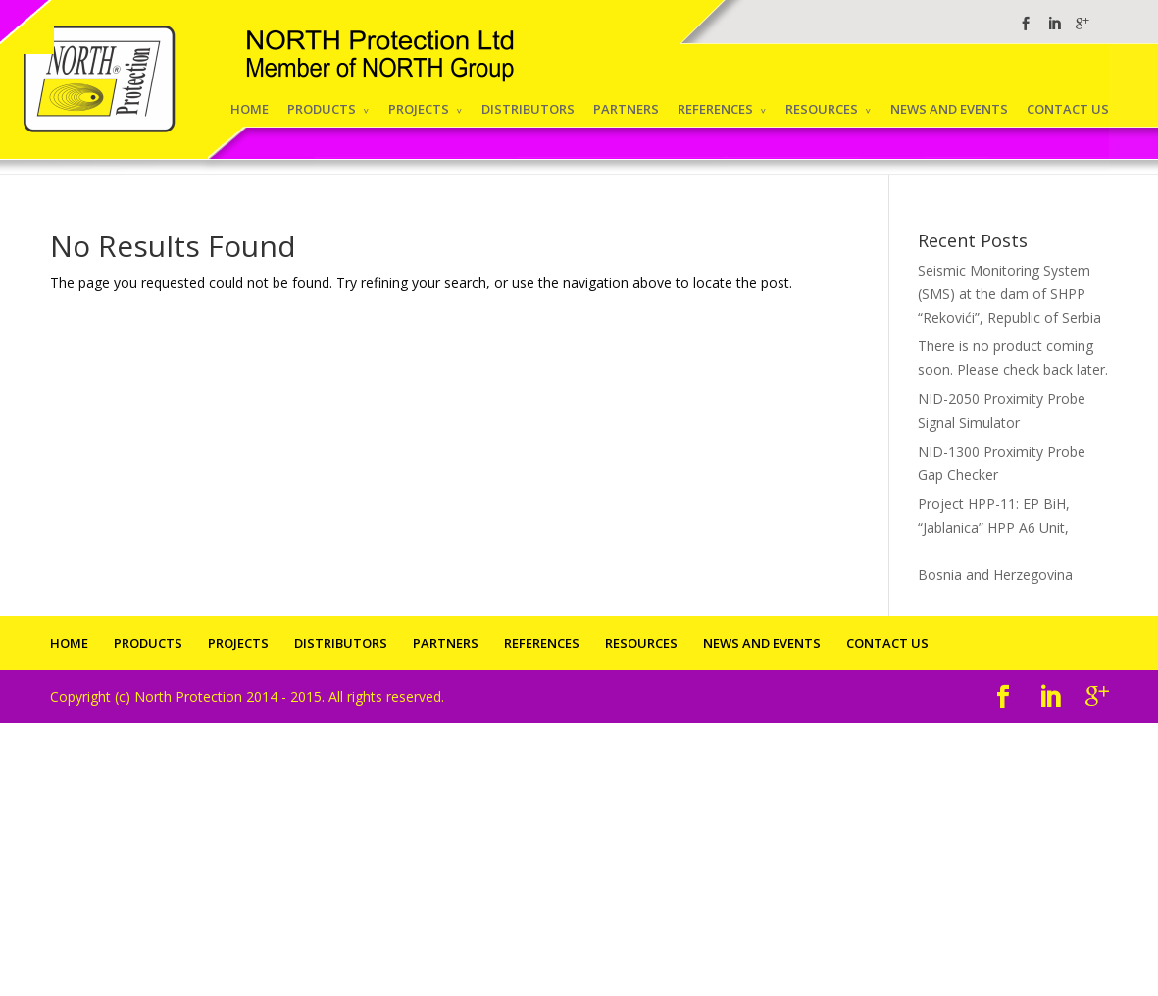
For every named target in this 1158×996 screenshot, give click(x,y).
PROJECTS (418, 109)
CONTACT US (1068, 109)
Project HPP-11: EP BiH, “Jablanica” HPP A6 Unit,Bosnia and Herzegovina (1013, 539)
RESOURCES (821, 109)
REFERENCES (715, 109)
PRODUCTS (321, 109)
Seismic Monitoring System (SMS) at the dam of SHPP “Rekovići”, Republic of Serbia (1009, 294)
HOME (249, 109)
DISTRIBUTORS (528, 109)
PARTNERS (626, 109)
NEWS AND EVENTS (949, 109)
